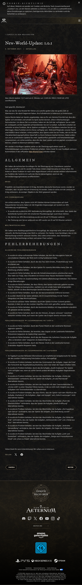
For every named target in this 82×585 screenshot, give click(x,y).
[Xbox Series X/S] (41, 561)
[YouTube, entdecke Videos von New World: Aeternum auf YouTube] (47, 518)
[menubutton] (79, 20)
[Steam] (59, 561)
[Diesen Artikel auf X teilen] (16, 454)
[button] (41, 74)
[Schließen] (79, 3)
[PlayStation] (23, 561)
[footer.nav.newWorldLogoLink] (41, 512)
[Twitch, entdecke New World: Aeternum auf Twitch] (29, 518)
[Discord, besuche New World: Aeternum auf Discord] (23, 518)
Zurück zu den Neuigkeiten (20, 34)
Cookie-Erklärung (51, 568)
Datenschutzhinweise (39, 568)
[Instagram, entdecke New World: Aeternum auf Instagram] (53, 518)
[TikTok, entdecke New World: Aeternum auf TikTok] (58, 518)
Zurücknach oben (41, 493)
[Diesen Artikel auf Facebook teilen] (22, 454)
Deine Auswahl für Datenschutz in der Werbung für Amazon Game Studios (41, 569)
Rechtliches (29, 568)
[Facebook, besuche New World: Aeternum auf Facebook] (41, 518)
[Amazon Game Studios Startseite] (41, 535)
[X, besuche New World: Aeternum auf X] (35, 518)
